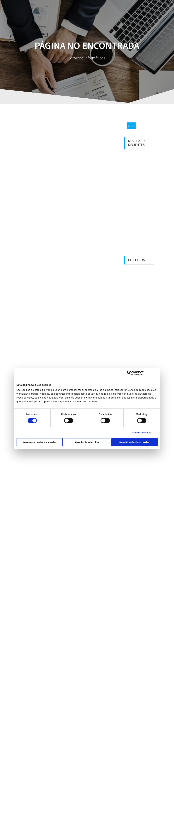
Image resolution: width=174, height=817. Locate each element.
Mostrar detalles (141, 432)
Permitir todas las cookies (134, 442)
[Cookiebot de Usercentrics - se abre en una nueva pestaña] (129, 372)
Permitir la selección (87, 442)
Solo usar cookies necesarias (40, 442)
